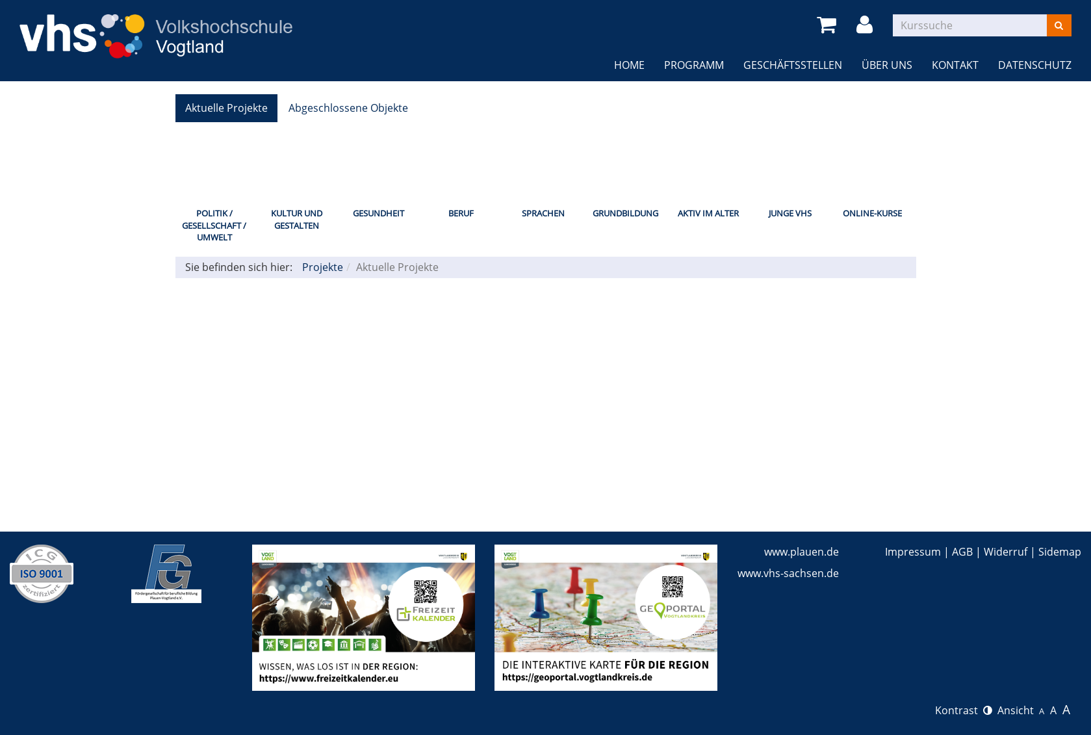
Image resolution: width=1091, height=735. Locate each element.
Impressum (913, 552)
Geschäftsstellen (792, 65)
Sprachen (543, 213)
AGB (962, 552)
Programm (694, 65)
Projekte (322, 267)
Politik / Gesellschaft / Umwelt (214, 225)
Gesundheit (378, 213)
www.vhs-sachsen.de (788, 573)
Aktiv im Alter (708, 213)
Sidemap (1059, 552)
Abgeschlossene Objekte (348, 108)
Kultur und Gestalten (296, 219)
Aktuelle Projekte (226, 108)
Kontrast (963, 710)
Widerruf (1005, 552)
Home (629, 65)
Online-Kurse (872, 213)
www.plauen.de (801, 552)
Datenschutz (1035, 65)
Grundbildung (625, 213)
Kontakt (955, 65)
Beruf (461, 213)
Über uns (887, 65)
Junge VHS (790, 213)
